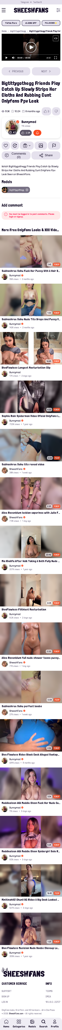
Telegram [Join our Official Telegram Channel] (25, 2)
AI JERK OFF (31, 23)
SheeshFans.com (16, 1013)
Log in (5, 1001)
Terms (49, 991)
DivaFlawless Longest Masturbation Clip (26, 367)
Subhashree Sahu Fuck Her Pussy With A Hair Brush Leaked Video (31, 271)
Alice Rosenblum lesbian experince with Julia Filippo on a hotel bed (31, 512)
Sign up (5, 996)
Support (7, 991)
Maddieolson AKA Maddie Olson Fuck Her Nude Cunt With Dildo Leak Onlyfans (31, 803)
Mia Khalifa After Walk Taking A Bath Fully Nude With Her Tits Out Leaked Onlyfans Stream (31, 561)
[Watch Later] (15, 145)
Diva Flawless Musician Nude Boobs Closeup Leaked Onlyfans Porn (31, 948)
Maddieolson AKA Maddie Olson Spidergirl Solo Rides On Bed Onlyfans (31, 851)
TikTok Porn (11, 23)
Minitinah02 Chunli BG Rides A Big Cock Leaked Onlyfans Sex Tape (31, 899)
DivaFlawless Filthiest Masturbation (24, 609)
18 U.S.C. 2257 (53, 1001)
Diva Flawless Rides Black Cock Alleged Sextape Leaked (31, 754)
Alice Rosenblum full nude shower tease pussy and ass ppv (31, 657)
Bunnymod (28, 122)
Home (4, 31)
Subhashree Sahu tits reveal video (23, 464)
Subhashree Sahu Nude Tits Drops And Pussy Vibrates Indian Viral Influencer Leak (31, 319)
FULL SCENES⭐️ (51, 23)
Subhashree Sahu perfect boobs (22, 706)
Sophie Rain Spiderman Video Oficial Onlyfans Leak (31, 416)
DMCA (48, 996)
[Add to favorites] (6, 145)
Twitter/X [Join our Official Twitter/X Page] (37, 2)
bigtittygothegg (18, 31)
